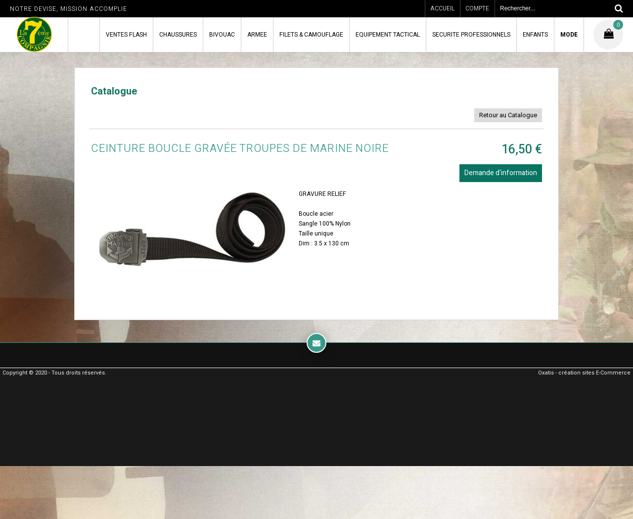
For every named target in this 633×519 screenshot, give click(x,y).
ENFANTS (535, 34)
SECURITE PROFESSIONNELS (471, 34)
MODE (569, 34)
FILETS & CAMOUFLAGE (311, 34)
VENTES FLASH (126, 34)
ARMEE (257, 34)
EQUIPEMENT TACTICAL (388, 34)
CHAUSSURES (178, 34)
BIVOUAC (222, 34)
